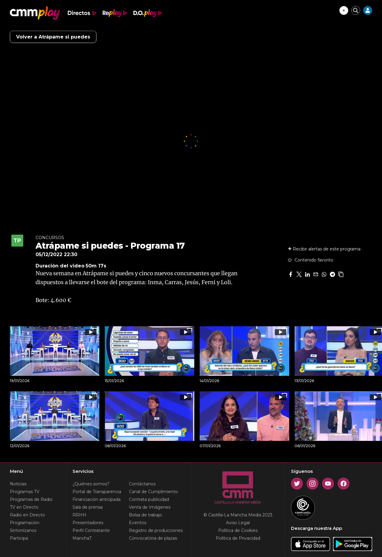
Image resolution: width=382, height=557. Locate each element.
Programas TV (24, 491)
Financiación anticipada (97, 499)
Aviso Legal (238, 522)
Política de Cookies (238, 530)
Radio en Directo (27, 515)
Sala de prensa (88, 507)
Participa (19, 538)
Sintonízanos (23, 530)
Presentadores (88, 522)
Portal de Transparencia (97, 491)
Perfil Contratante (91, 530)
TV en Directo (24, 507)
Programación (24, 522)
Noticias (18, 484)
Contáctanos (142, 484)
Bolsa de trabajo (145, 515)
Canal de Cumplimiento (153, 491)
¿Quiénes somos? (91, 484)
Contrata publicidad (149, 499)
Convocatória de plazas (153, 538)
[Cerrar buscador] (355, 10)
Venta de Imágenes (149, 507)
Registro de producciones (156, 530)
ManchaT (82, 538)
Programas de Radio (31, 499)
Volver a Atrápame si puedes (53, 37)
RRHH (79, 515)
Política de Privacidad (238, 538)
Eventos (137, 522)
